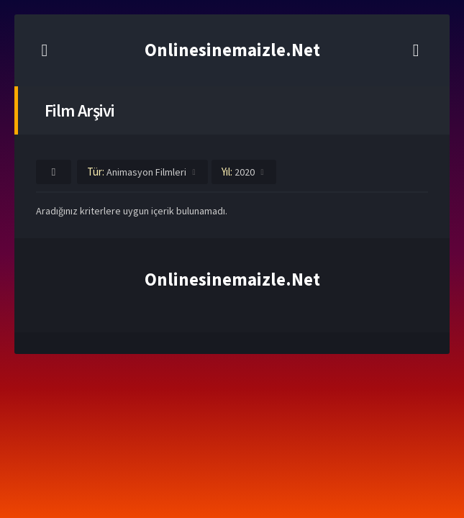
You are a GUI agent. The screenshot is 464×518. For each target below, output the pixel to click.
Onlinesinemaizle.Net (232, 49)
